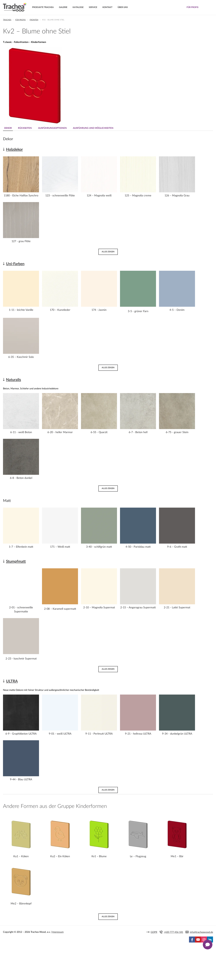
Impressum (58, 932)
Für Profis (20, 20)
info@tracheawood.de (201, 932)
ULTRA (12, 681)
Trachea (7, 20)
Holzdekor (14, 149)
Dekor (8, 128)
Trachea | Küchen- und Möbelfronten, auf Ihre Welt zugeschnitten (15, 7)
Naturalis (13, 380)
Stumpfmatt (16, 561)
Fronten (34, 20)
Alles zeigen (108, 252)
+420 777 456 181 (173, 932)
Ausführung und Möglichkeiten (95, 128)
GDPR (154, 932)
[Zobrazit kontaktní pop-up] (207, 944)
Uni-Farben (15, 264)
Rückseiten (25, 128)
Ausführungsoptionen (53, 128)
